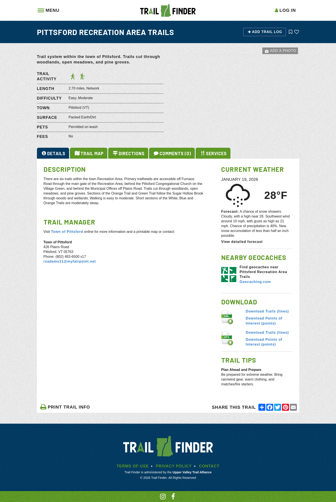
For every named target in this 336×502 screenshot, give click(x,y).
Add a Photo (280, 51)
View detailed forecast (242, 242)
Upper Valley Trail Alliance (192, 472)
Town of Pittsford (67, 231)
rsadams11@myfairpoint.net (70, 261)
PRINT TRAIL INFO (65, 407)
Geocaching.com (255, 282)
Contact (209, 466)
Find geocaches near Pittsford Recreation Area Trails (263, 272)
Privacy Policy (174, 466)
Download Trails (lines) (267, 311)
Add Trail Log (265, 32)
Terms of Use (133, 466)
